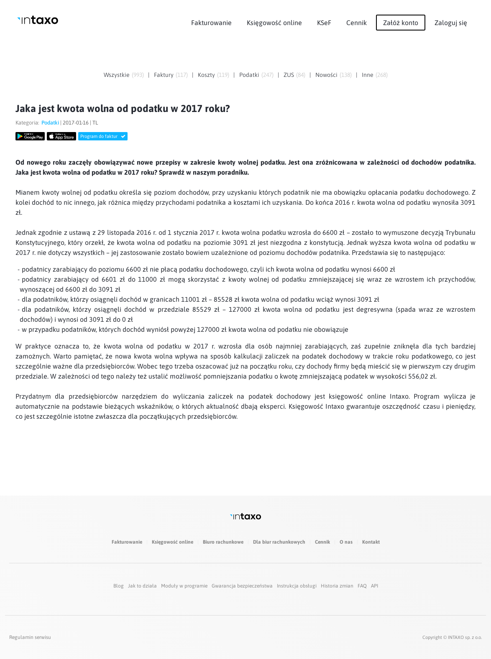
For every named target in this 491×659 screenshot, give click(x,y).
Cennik (356, 22)
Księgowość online (274, 22)
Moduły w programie (184, 586)
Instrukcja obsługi (297, 586)
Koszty (206, 74)
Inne (367, 74)
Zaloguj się (451, 22)
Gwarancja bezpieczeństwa (242, 586)
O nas (346, 542)
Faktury (164, 74)
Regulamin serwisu (30, 637)
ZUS (289, 74)
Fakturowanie (211, 22)
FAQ (362, 586)
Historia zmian (337, 586)
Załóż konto (400, 22)
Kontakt (371, 542)
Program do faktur (102, 136)
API (374, 586)
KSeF (324, 22)
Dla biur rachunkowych (279, 542)
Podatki (249, 74)
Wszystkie (117, 74)
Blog (118, 586)
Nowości (326, 74)
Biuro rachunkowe (223, 542)
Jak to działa (142, 586)
